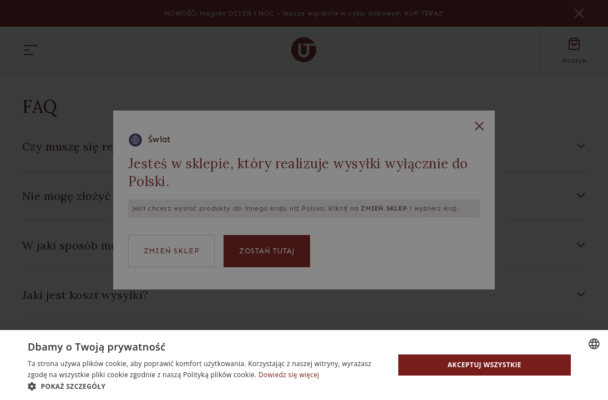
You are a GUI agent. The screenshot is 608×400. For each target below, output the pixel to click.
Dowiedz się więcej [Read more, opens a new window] (289, 374)
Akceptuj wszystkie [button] (484, 364)
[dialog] (304, 200)
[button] (205, 386)
